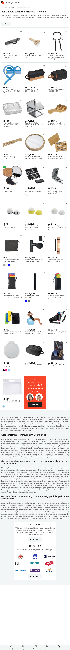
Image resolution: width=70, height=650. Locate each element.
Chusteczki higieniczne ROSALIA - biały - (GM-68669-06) (11, 124)
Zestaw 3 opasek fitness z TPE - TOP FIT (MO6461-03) (12, 296)
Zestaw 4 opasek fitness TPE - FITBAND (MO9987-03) (57, 296)
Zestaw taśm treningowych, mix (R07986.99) (9, 333)
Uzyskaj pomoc (35, 405)
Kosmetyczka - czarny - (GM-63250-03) (56, 89)
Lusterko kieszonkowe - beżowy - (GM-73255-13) (34, 157)
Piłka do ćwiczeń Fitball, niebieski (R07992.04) (34, 332)
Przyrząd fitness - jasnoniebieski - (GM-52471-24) (10, 90)
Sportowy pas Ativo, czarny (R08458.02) (55, 332)
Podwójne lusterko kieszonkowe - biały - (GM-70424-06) (35, 124)
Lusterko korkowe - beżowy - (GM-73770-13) (12, 190)
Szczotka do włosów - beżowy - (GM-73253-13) (56, 123)
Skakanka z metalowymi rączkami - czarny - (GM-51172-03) (56, 56)
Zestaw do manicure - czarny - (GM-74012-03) (34, 190)
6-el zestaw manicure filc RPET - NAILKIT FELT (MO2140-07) (56, 191)
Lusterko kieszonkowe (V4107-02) (10, 366)
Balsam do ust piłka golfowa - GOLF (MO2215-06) (57, 227)
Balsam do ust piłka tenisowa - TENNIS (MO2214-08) (32, 227)
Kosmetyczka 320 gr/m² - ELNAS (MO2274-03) (11, 260)
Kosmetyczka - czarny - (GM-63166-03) (34, 89)
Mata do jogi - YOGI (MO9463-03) (32, 296)
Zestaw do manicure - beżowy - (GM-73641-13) (56, 157)
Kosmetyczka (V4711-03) (56, 365)
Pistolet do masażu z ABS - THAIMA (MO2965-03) (35, 260)
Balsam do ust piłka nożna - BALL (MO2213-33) (12, 226)
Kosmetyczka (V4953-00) (11, 401)
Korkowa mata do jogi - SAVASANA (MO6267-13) (56, 260)
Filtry (6, 24)
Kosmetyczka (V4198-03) (34, 365)
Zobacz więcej (35, 540)
